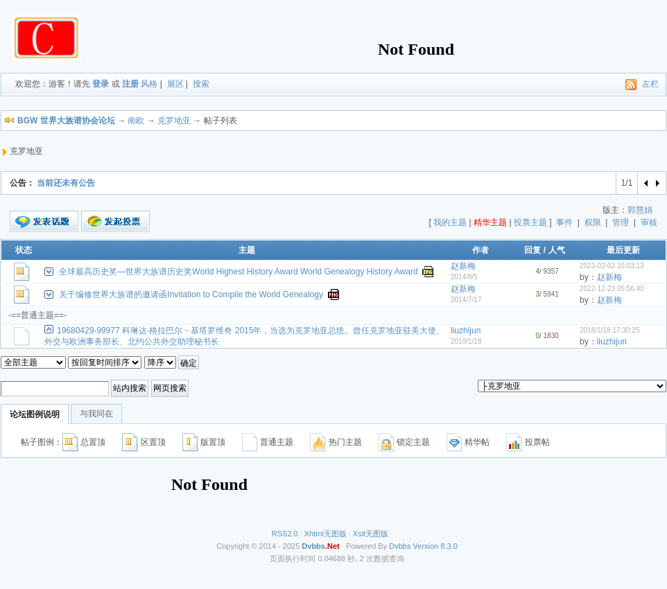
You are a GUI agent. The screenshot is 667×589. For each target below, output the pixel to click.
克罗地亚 (174, 120)
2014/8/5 (464, 277)
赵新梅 (463, 266)
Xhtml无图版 (325, 533)
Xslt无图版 (370, 533)
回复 (532, 250)
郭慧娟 (639, 210)
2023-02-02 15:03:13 (612, 266)
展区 (175, 84)
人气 (556, 250)
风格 (149, 84)
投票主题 (530, 222)
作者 (480, 250)
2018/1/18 (466, 341)
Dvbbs (399, 546)
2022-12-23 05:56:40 (612, 288)
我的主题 (450, 222)
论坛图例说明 (35, 414)
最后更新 (623, 250)
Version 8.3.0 (435, 546)
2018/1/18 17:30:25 (609, 330)
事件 (564, 222)
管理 (620, 222)
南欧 (136, 120)
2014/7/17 (466, 300)
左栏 (650, 84)
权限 (592, 222)
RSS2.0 (285, 533)
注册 (130, 84)
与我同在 (96, 414)
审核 (649, 222)
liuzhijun (465, 330)
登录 (100, 84)
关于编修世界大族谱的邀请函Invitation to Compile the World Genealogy (191, 294)
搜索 (201, 84)
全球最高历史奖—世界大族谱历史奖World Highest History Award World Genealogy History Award (238, 271)
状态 (23, 250)
